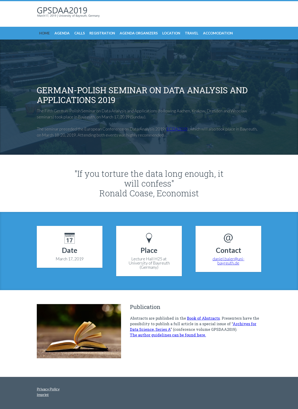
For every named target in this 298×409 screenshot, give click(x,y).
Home (44, 33)
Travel (191, 33)
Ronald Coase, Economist (149, 193)
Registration (102, 33)
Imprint (43, 394)
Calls (79, 33)
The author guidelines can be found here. (168, 334)
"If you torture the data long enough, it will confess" (149, 178)
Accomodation (218, 33)
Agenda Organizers (139, 33)
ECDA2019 (176, 128)
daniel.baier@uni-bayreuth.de (228, 260)
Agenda (62, 33)
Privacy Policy (48, 389)
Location (171, 33)
